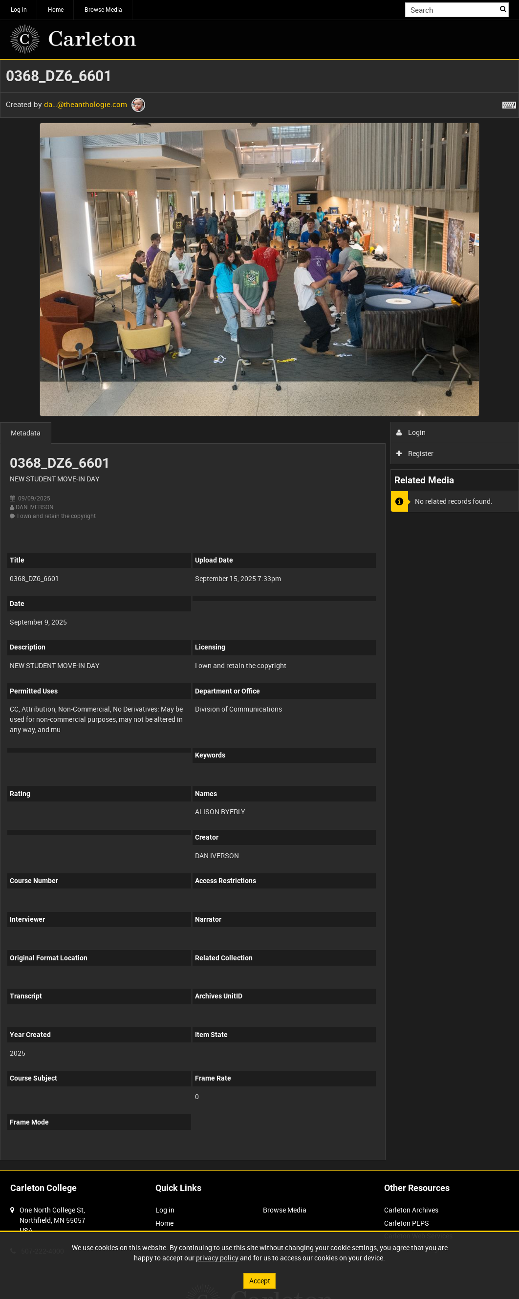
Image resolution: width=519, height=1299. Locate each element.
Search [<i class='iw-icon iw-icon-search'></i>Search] (503, 8)
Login (411, 432)
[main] (259, 615)
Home (56, 9)
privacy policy (217, 1257)
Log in (19, 9)
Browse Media (103, 9)
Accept (259, 1280)
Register (415, 453)
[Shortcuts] (509, 103)
